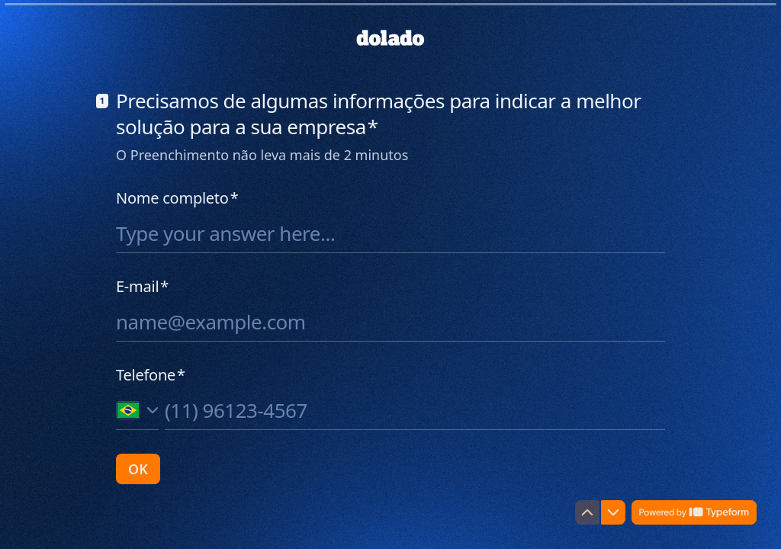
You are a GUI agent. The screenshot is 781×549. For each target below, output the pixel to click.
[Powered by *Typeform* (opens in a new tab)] (694, 512)
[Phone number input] (415, 410)
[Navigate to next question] (613, 512)
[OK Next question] (138, 469)
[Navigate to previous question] (587, 512)
